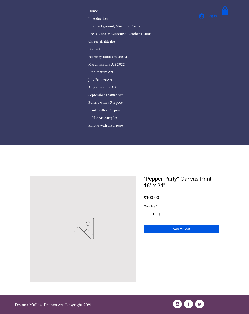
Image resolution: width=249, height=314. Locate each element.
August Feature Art (102, 87)
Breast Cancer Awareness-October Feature (120, 34)
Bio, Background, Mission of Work (114, 26)
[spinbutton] (153, 214)
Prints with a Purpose (104, 110)
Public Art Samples (102, 118)
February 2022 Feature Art (108, 57)
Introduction (98, 19)
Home (93, 11)
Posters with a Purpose (105, 103)
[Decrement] (147, 214)
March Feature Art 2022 (106, 64)
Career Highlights (101, 41)
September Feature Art (105, 95)
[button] (225, 10)
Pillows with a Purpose (105, 125)
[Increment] (160, 214)
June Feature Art (100, 72)
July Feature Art (100, 80)
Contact (94, 49)
